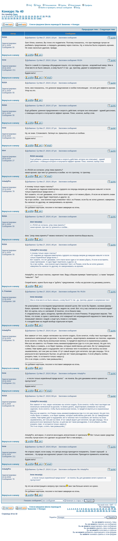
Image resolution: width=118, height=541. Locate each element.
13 (29, 16)
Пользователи (49, 5)
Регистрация (74, 5)
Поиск (37, 5)
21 (3, 18)
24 (11, 18)
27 (20, 18)
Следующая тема (107, 29)
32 (35, 18)
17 (40, 16)
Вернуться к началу (10, 55)
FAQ (29, 5)
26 (17, 18)
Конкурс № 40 (13, 11)
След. (39, 18)
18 (43, 16)
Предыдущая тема (90, 29)
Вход (77, 8)
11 (23, 16)
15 (35, 16)
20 (49, 16)
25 (14, 18)
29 (26, 18)
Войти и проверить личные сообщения (55, 8)
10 (20, 16)
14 (32, 16)
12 (26, 16)
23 (8, 18)
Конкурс (76, 25)
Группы (62, 5)
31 (32, 18)
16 (38, 16)
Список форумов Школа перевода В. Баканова (49, 25)
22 (6, 18)
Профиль (87, 5)
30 (29, 18)
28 (23, 18)
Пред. (15, 14)
